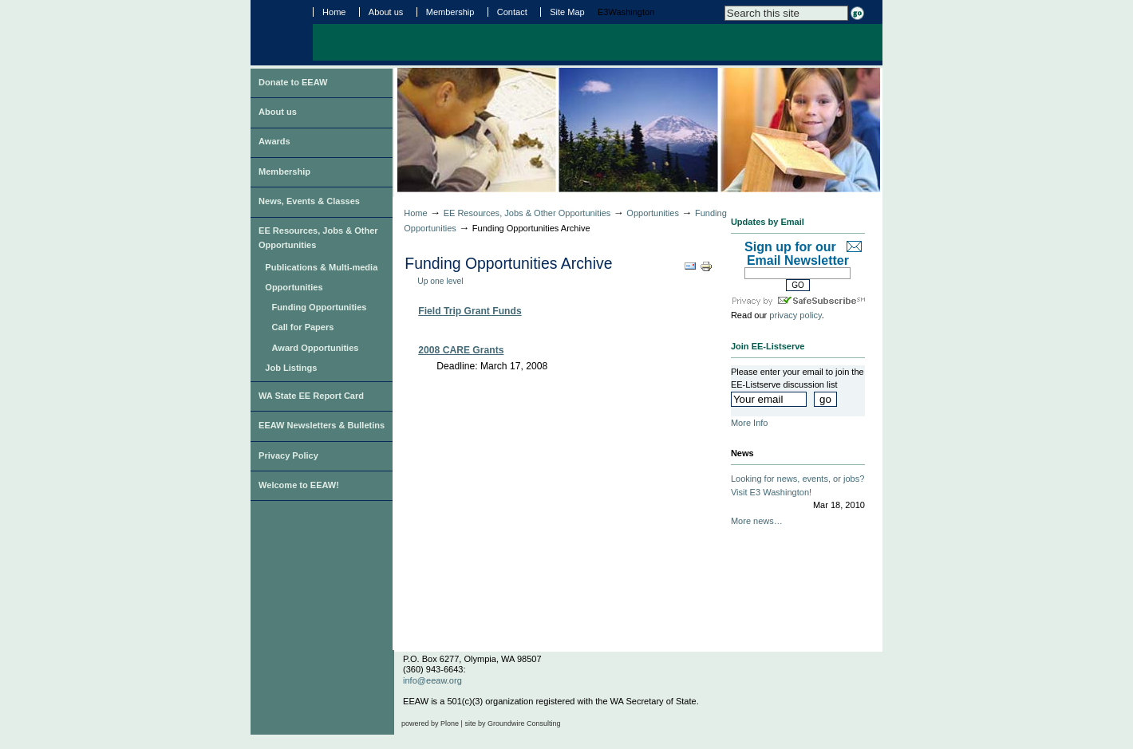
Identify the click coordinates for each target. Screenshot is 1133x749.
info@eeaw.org (432, 680)
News (742, 453)
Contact (512, 12)
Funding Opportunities (319, 307)
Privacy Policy (288, 455)
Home (333, 12)
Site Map (567, 12)
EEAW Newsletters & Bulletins (322, 425)
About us (386, 12)
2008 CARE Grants (460, 350)
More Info (749, 423)
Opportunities (293, 287)
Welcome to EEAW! (299, 485)
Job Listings (291, 368)
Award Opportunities (315, 348)
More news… (757, 521)
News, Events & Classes (309, 201)
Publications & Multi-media (321, 267)
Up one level (440, 281)
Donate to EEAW (293, 82)
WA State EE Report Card (311, 395)
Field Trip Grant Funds (469, 311)
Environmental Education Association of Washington (281, 31)
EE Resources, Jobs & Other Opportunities (318, 238)
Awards (274, 141)
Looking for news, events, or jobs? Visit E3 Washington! (798, 493)
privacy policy (795, 315)
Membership (450, 12)
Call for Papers (303, 327)
